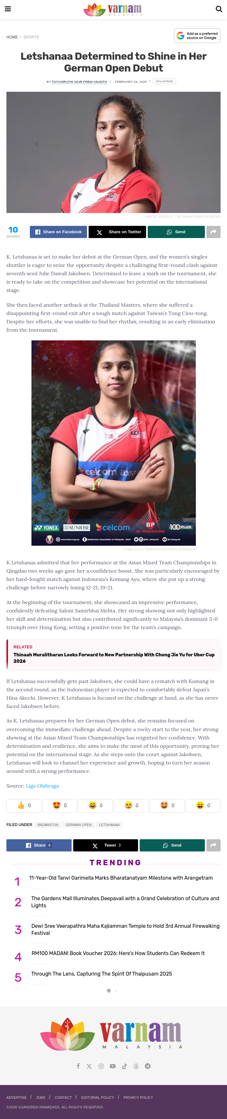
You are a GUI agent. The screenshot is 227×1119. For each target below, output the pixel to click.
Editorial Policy (97, 1097)
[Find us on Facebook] (78, 1067)
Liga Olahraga (42, 785)
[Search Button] (219, 9)
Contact (63, 1097)
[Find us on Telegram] (148, 1067)
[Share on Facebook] (58, 232)
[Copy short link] (164, 81)
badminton (48, 825)
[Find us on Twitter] (89, 1067)
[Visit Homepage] (113, 10)
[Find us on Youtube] (113, 1067)
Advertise (16, 1097)
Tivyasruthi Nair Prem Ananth (79, 81)
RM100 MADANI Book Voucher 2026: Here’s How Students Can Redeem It (118, 953)
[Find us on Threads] (136, 1067)
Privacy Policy (138, 1097)
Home (12, 37)
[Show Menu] (8, 9)
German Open (79, 825)
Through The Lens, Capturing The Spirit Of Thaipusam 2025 (101, 974)
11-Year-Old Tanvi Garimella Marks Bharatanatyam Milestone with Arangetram (121, 878)
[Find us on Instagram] (101, 1067)
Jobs (40, 1097)
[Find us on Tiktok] (124, 1067)
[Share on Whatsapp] (176, 232)
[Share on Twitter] (117, 232)
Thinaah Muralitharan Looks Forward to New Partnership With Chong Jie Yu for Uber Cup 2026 (114, 658)
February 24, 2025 (131, 81)
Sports (31, 37)
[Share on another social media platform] (213, 232)
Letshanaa (109, 825)
